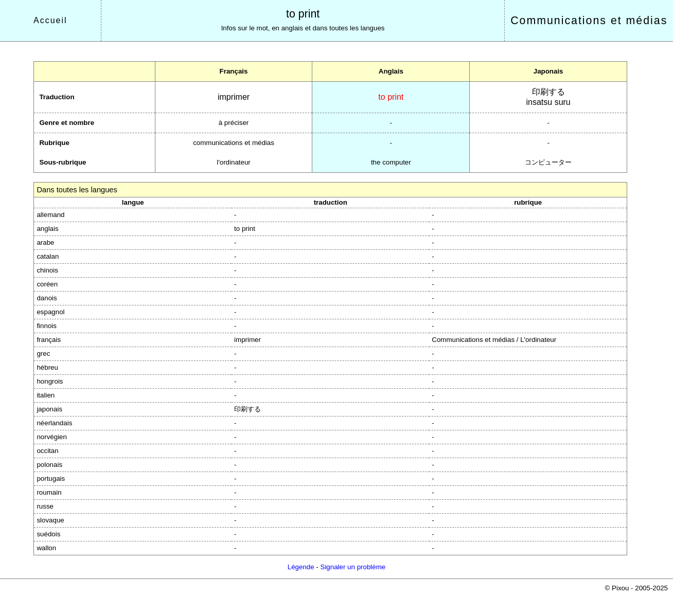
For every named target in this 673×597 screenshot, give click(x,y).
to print (303, 14)
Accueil (50, 20)
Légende (301, 567)
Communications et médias (588, 20)
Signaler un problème (353, 567)
